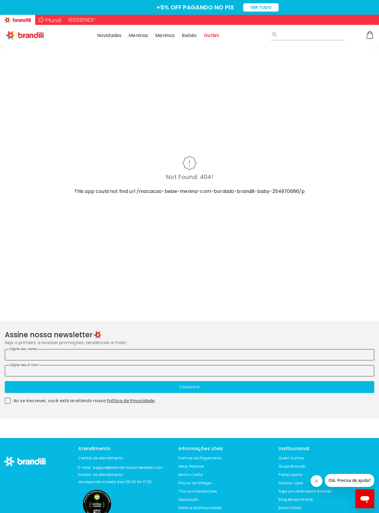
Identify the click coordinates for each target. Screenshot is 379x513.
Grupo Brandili (292, 466)
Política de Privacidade (131, 401)
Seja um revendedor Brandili (305, 491)
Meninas (138, 35)
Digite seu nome (23, 348)
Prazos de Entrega (195, 482)
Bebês (189, 35)
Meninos (165, 35)
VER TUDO (239, 7)
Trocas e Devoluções (198, 491)
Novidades (109, 35)
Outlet (211, 35)
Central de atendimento (100, 458)
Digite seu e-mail (24, 364)
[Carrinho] (370, 35)
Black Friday (290, 507)
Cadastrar (189, 386)
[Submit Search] (274, 35)
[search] (328, 35)
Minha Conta (191, 474)
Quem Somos (291, 458)
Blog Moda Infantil (296, 499)
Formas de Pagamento (200, 458)
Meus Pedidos (191, 466)
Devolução (188, 499)
